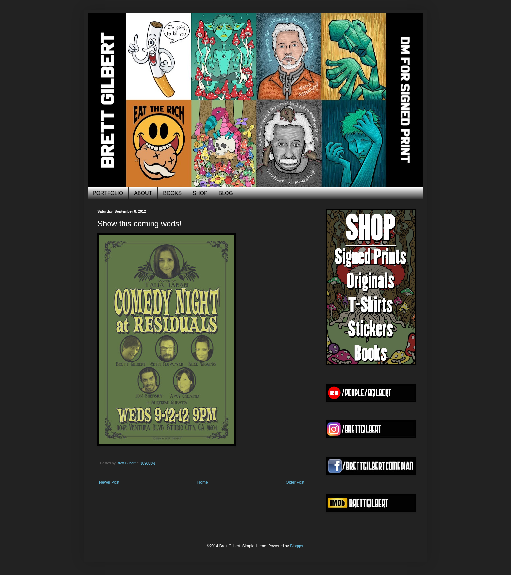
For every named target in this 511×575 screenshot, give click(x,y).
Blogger (296, 546)
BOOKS (172, 193)
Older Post (295, 482)
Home (202, 482)
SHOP (200, 193)
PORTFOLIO (108, 193)
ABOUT (143, 193)
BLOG (226, 193)
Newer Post (109, 482)
